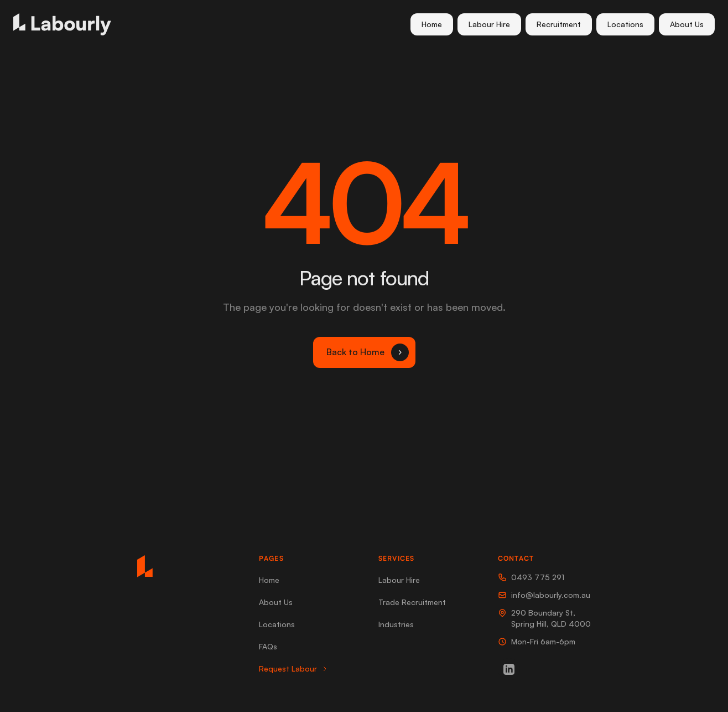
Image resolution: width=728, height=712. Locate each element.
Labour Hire (489, 24)
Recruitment (559, 24)
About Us (687, 24)
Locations (625, 24)
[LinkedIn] (509, 669)
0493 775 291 (531, 577)
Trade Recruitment (412, 602)
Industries (396, 624)
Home (432, 24)
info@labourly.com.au (544, 595)
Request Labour (293, 668)
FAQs (268, 646)
